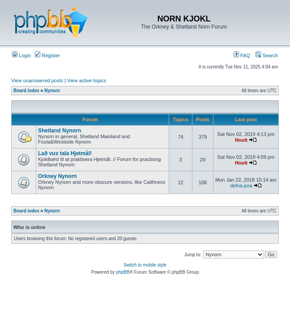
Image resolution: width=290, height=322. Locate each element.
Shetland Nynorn (59, 130)
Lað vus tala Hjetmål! (65, 153)
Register (47, 55)
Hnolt (241, 140)
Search (267, 55)
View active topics (86, 80)
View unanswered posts (37, 80)
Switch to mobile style (145, 265)
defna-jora (241, 185)
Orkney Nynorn (57, 176)
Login (21, 55)
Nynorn (52, 90)
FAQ (242, 55)
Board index (26, 90)
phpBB (122, 272)
